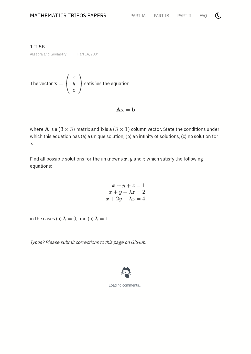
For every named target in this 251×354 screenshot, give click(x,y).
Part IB (161, 15)
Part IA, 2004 (88, 54)
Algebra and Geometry (48, 54)
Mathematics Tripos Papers (68, 15)
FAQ (203, 15)
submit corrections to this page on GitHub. (103, 242)
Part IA (138, 15)
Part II (184, 15)
